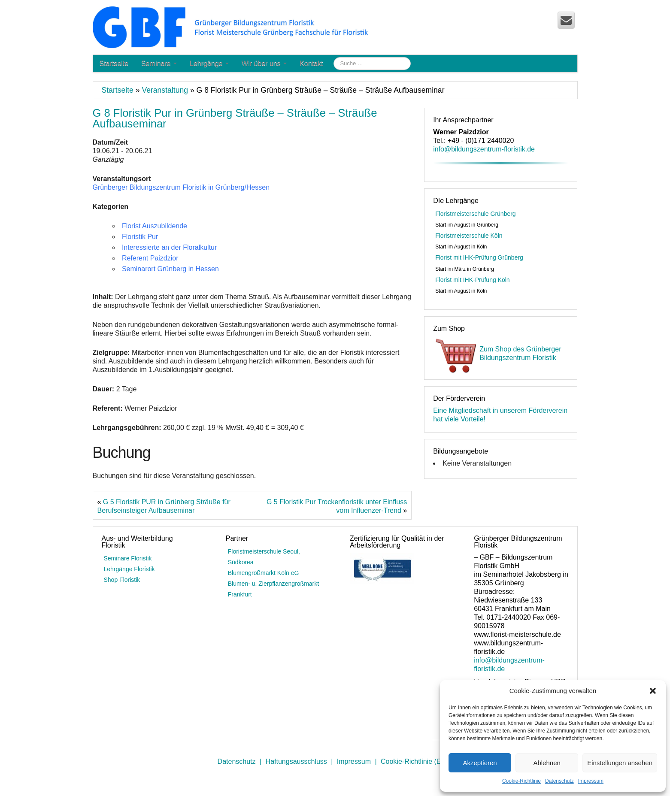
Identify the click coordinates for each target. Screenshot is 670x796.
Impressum (590, 781)
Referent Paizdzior (150, 258)
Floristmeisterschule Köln (468, 235)
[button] (653, 691)
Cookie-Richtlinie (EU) (414, 761)
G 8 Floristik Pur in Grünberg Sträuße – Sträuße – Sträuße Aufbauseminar (235, 118)
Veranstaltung (165, 90)
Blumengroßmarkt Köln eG (263, 572)
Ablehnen (546, 762)
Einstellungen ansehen (619, 762)
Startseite (114, 63)
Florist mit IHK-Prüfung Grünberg (479, 257)
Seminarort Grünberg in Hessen (170, 268)
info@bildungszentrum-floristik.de (484, 149)
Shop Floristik (122, 579)
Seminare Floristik (128, 558)
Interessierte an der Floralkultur (169, 247)
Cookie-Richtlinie (521, 781)
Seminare (159, 63)
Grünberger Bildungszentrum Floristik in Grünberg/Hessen (181, 187)
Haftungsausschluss (296, 761)
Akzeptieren (480, 762)
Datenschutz (559, 781)
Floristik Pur (140, 236)
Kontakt (311, 63)
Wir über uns (264, 63)
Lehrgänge (209, 63)
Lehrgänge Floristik (129, 569)
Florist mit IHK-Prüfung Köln (472, 279)
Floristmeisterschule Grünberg (475, 213)
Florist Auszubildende (154, 226)
